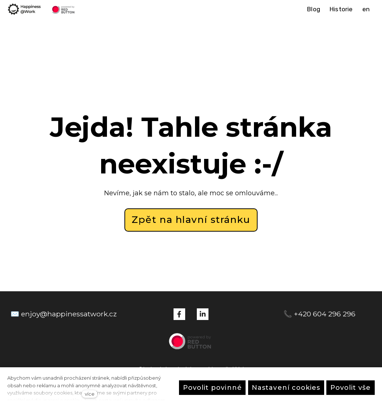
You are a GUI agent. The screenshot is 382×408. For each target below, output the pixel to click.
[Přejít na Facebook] (179, 314)
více (90, 394)
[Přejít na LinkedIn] (202, 314)
